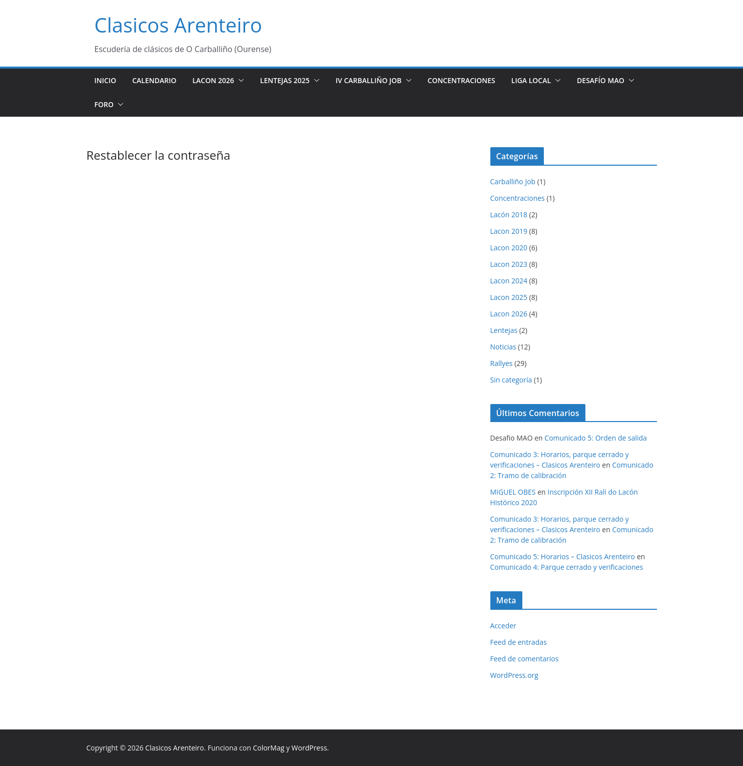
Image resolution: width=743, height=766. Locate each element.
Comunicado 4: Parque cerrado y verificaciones (566, 567)
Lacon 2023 (508, 264)
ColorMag (268, 747)
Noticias (503, 346)
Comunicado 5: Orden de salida (595, 438)
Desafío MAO (600, 80)
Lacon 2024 (508, 280)
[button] (239, 81)
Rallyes (501, 363)
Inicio (106, 80)
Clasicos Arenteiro (178, 25)
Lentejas (504, 330)
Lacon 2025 (508, 297)
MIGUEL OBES (513, 492)
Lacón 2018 (508, 214)
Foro (104, 104)
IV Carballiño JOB (369, 80)
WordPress (309, 747)
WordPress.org (514, 675)
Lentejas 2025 (285, 80)
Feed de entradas (518, 642)
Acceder (503, 625)
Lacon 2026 (213, 80)
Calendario (154, 80)
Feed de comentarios (524, 658)
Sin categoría (511, 380)
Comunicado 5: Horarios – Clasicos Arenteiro (562, 556)
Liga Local (531, 80)
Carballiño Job (513, 181)
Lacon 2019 (508, 231)
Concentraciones (461, 80)
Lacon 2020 (508, 247)
